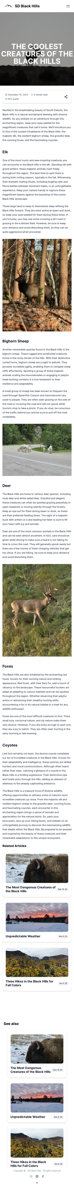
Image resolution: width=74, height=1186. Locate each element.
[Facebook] (43, 1176)
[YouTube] (31, 1176)
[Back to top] (37, 1182)
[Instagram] (37, 1176)
